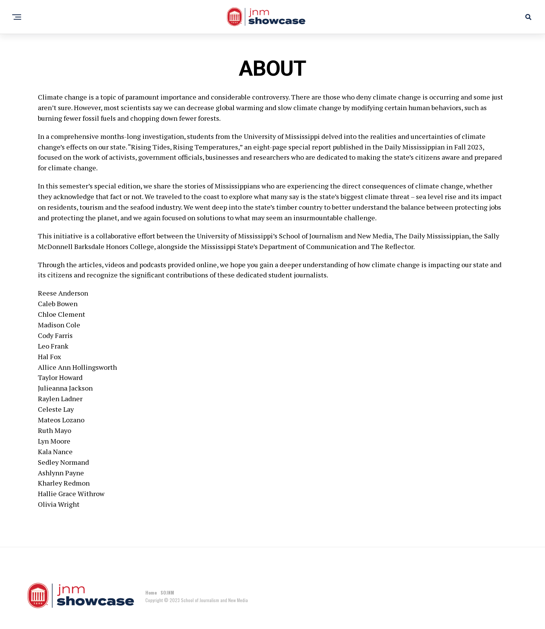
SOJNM (167, 592)
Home (151, 592)
